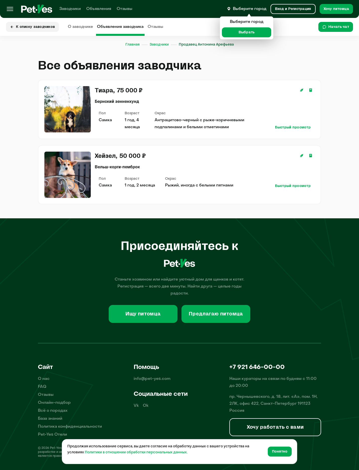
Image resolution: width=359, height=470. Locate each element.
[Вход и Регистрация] (293, 9)
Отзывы (124, 9)
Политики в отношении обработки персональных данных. (136, 452)
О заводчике (80, 27)
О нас (44, 379)
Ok (146, 406)
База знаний (50, 419)
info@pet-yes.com (152, 379)
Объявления (98, 9)
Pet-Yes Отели (52, 435)
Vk (136, 406)
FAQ (42, 387)
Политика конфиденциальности (70, 427)
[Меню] (10, 9)
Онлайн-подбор (54, 403)
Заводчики (70, 9)
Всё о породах (53, 411)
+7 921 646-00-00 (257, 367)
